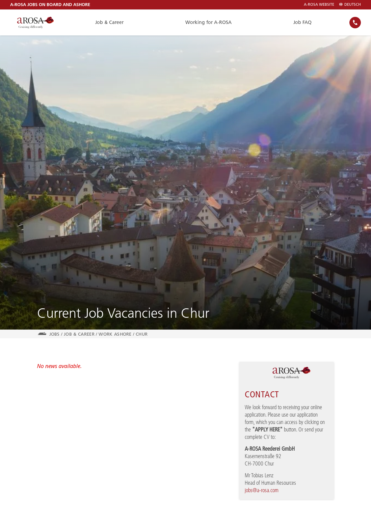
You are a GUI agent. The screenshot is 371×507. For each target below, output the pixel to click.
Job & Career (109, 22)
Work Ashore (115, 334)
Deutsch (350, 4)
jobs (54, 334)
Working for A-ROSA (208, 22)
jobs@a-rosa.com (262, 490)
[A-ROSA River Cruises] (35, 22)
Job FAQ (302, 22)
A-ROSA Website (319, 4)
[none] (355, 22)
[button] (355, 22)
